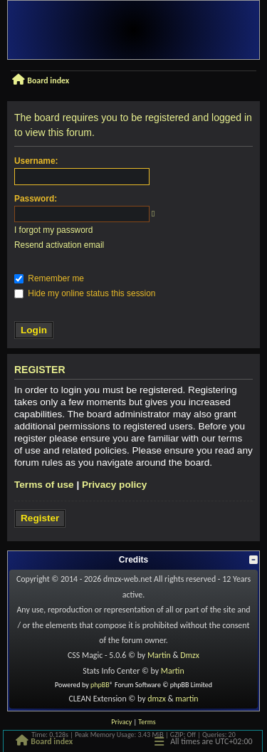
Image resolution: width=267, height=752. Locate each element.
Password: (35, 199)
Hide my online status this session (84, 293)
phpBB (100, 684)
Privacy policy (114, 484)
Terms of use (44, 484)
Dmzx (189, 655)
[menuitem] (121, 722)
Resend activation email (59, 245)
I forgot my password (53, 230)
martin (186, 699)
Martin (159, 655)
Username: (36, 161)
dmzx (156, 699)
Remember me (49, 278)
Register (40, 518)
